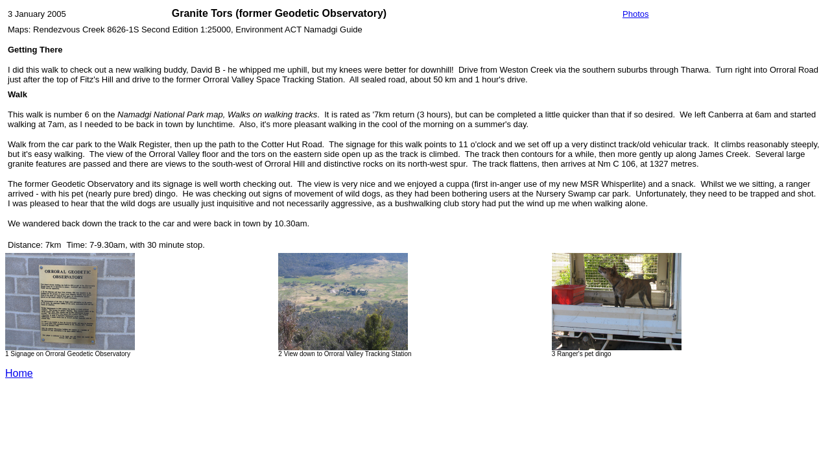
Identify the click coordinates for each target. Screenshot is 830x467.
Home (19, 373)
